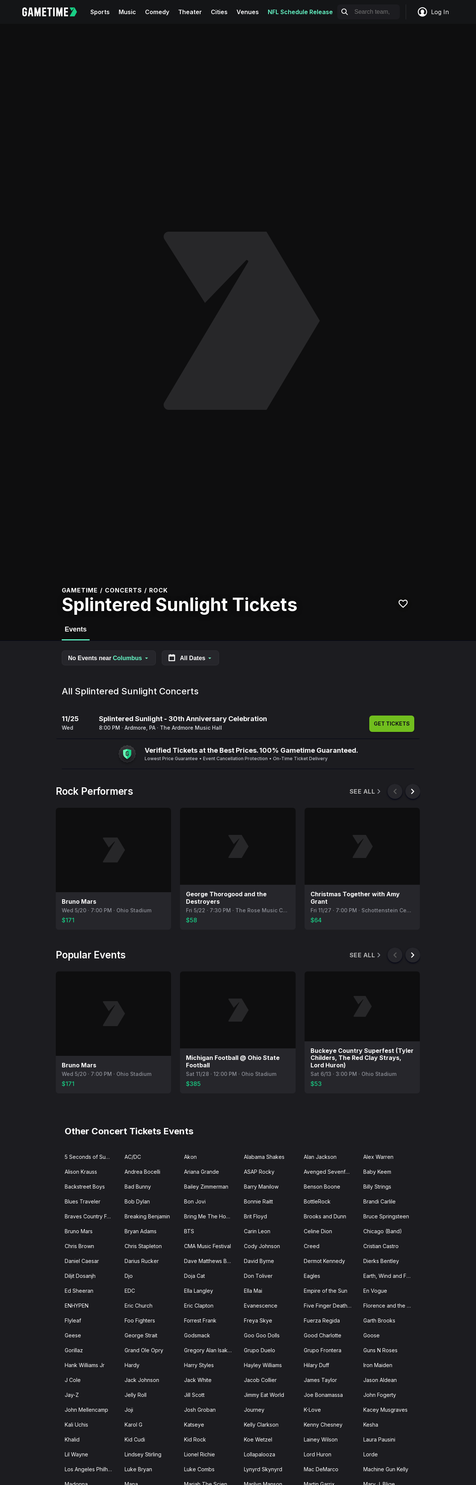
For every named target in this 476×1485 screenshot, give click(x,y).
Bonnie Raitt (258, 1201)
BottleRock (317, 1201)
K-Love (312, 1410)
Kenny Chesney (323, 1424)
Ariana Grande (201, 1172)
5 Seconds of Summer (92, 1157)
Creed (311, 1246)
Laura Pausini (379, 1439)
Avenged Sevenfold (328, 1172)
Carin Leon (257, 1231)
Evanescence (260, 1305)
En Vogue (375, 1291)
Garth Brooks (379, 1320)
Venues (248, 12)
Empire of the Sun (325, 1291)
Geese (73, 1335)
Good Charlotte (322, 1335)
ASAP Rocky (259, 1172)
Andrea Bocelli (142, 1172)
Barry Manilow (261, 1186)
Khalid (72, 1439)
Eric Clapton (198, 1305)
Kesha (370, 1424)
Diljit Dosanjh (80, 1276)
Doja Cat (194, 1276)
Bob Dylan (137, 1201)
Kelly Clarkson (261, 1424)
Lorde (370, 1454)
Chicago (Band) (382, 1231)
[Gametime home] (54, 11)
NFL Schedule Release (300, 12)
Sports (100, 12)
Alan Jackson (320, 1157)
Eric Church (138, 1305)
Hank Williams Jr (84, 1365)
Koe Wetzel (258, 1439)
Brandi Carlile (379, 1201)
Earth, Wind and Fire (388, 1276)
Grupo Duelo (259, 1350)
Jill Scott (194, 1395)
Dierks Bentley (381, 1261)
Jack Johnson (142, 1380)
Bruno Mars (79, 1231)
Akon (190, 1157)
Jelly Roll (136, 1395)
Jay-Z (72, 1395)
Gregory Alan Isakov (209, 1350)
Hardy (132, 1365)
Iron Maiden (377, 1365)
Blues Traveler (82, 1201)
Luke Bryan (138, 1469)
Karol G (133, 1424)
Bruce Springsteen (386, 1216)
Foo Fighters (140, 1320)
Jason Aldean (380, 1380)
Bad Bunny (138, 1186)
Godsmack (197, 1335)
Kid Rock (195, 1439)
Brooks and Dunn (325, 1216)
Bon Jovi (195, 1201)
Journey (254, 1410)
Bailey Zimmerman (206, 1186)
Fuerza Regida (322, 1320)
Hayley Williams (263, 1365)
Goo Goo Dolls (262, 1335)
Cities (219, 12)
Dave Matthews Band (210, 1261)
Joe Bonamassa (323, 1395)
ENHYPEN (77, 1305)
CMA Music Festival (207, 1246)
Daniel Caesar (82, 1261)
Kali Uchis (76, 1424)
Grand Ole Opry (144, 1350)
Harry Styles (199, 1365)
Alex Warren (378, 1157)
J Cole (73, 1380)
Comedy (157, 12)
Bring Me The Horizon (211, 1216)
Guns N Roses (380, 1350)
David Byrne (259, 1261)
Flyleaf (73, 1320)
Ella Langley (198, 1291)
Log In (433, 11)
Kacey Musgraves (385, 1410)
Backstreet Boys (85, 1186)
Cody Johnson (262, 1246)
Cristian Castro (381, 1246)
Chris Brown (79, 1246)
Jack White (198, 1380)
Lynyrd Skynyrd (263, 1469)
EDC (130, 1291)
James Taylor (320, 1380)
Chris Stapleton (143, 1246)
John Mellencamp (86, 1410)
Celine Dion (318, 1231)
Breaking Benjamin (147, 1216)
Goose (371, 1335)
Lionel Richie (199, 1454)
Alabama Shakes (264, 1157)
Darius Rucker (142, 1261)
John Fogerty (379, 1395)
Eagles (312, 1276)
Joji (129, 1410)
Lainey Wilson (321, 1439)
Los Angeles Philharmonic (92, 1469)
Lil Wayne (76, 1454)
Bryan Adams (141, 1231)
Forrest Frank (200, 1320)
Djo (129, 1276)
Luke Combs (199, 1469)
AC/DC (133, 1157)
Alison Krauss (81, 1172)
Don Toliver (258, 1276)
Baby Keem (377, 1172)
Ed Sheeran (79, 1291)
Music (127, 12)
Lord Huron (317, 1454)
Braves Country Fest (89, 1216)
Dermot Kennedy (324, 1261)
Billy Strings (377, 1186)
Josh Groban (200, 1410)
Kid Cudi (135, 1439)
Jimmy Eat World (264, 1395)
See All (366, 791)
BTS (189, 1231)
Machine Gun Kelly (385, 1469)
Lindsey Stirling (143, 1454)
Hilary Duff (316, 1365)
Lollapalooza (259, 1454)
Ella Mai (253, 1291)
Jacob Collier (260, 1380)
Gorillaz (74, 1350)
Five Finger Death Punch (331, 1305)
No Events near (108, 658)
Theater (190, 12)
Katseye (194, 1424)
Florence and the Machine (390, 1305)
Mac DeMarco (321, 1469)
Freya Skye (258, 1320)
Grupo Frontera (322, 1350)
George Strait (141, 1335)
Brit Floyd (255, 1216)
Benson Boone (322, 1186)
